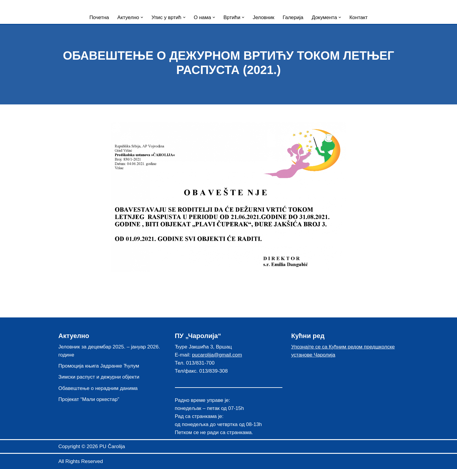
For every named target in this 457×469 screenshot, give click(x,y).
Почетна (99, 17)
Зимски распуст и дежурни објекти (99, 377)
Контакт (358, 17)
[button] (142, 17)
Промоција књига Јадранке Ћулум (99, 366)
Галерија (293, 17)
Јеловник (263, 17)
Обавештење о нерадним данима (98, 388)
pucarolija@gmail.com (217, 355)
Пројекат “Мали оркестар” (89, 399)
